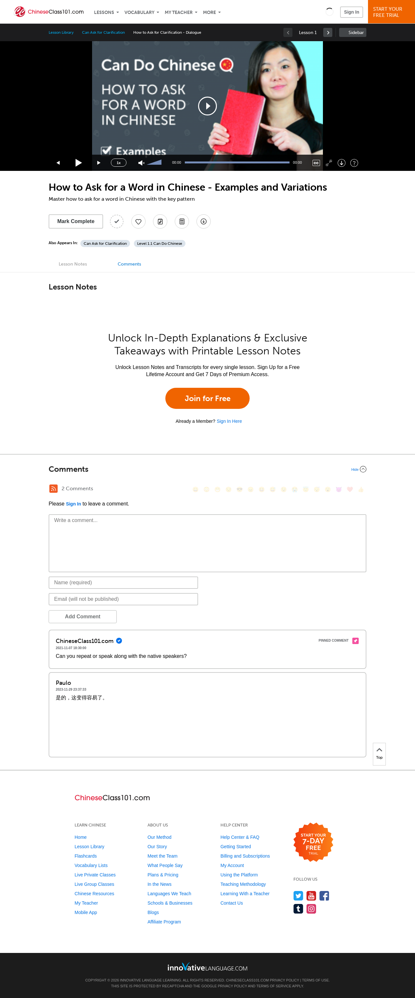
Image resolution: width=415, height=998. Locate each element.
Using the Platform (239, 874)
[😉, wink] (283, 489)
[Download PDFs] (182, 221)
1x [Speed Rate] (119, 163)
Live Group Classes (94, 884)
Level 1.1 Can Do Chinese (159, 243)
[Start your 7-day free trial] (313, 842)
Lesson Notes (73, 264)
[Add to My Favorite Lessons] (138, 221)
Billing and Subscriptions (245, 856)
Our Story (157, 846)
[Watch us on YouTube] (311, 896)
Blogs (153, 912)
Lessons (104, 12)
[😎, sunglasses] (239, 489)
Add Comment (82, 616)
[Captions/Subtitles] (316, 163)
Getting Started (235, 846)
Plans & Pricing (163, 874)
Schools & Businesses (170, 903)
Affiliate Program (164, 921)
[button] (329, 11)
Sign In (351, 12)
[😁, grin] (217, 489)
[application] (207, 106)
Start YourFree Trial (392, 12)
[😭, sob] (294, 489)
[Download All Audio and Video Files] (203, 221)
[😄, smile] (195, 489)
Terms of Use (315, 980)
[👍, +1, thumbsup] (360, 489)
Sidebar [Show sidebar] (356, 32)
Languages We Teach (169, 893)
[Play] (79, 163)
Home (81, 837)
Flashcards (86, 856)
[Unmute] (141, 163)
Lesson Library (61, 32)
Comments (129, 264)
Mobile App (86, 912)
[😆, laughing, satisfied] (261, 489)
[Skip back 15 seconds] (58, 163)
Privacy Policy (284, 980)
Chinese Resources (94, 893)
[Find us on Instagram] (311, 909)
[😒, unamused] (228, 489)
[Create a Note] (160, 221)
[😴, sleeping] (316, 489)
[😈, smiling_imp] (338, 489)
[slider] (155, 163)
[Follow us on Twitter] (298, 896)
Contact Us (231, 903)
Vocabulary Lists (91, 865)
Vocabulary (139, 12)
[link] (327, 32)
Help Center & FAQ (239, 837)
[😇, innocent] (305, 489)
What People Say (165, 865)
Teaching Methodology (243, 884)
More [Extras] (209, 12)
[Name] (123, 582)
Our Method (160, 837)
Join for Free (208, 398)
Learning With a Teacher (245, 893)
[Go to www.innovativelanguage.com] (207, 966)
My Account (232, 865)
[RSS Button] (53, 488)
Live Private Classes (95, 874)
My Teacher (179, 12)
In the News (160, 884)
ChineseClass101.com (247, 980)
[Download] (342, 163)
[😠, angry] (250, 489)
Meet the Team (162, 856)
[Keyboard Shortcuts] (354, 163)
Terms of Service (273, 986)
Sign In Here (229, 421)
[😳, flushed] (206, 489)
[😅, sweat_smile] (272, 489)
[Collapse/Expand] (207, 469)
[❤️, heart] (349, 489)
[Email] (123, 599)
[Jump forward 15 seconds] (99, 163)
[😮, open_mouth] (327, 489)
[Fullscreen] (329, 163)
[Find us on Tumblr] (298, 909)
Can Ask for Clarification (103, 32)
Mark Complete (76, 221)
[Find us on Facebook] (324, 896)
